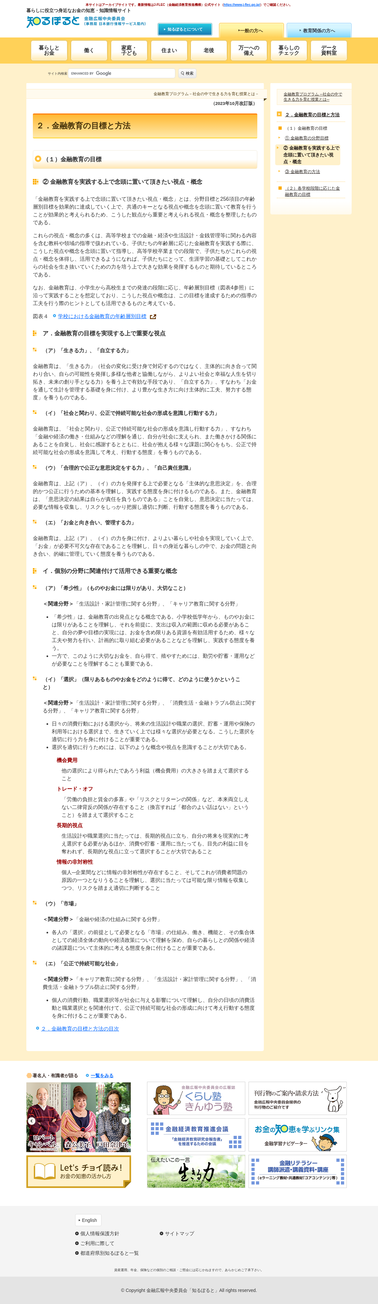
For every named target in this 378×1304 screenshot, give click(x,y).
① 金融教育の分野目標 (307, 138)
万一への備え (248, 50)
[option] (43, 1117)
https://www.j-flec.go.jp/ (242, 5)
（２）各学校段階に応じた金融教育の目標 (312, 191)
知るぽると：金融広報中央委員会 (86, 22)
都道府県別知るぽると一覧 (109, 1253)
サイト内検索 (57, 73)
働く (89, 50)
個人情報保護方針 (99, 1233)
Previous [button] (31, 1121)
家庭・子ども (129, 50)
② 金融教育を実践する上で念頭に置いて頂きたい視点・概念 (311, 154)
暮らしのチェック (288, 50)
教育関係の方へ (319, 30)
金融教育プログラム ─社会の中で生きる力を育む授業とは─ (313, 97)
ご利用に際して (97, 1243)
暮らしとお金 (49, 50)
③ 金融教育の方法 (302, 171)
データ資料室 (329, 50)
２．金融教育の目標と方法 (312, 114)
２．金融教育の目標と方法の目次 (80, 1029)
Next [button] (125, 1121)
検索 (190, 73)
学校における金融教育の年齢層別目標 (102, 316)
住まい (169, 50)
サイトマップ (179, 1233)
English (89, 1220)
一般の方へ (251, 30)
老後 (209, 50)
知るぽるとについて (185, 29)
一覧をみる (102, 1075)
